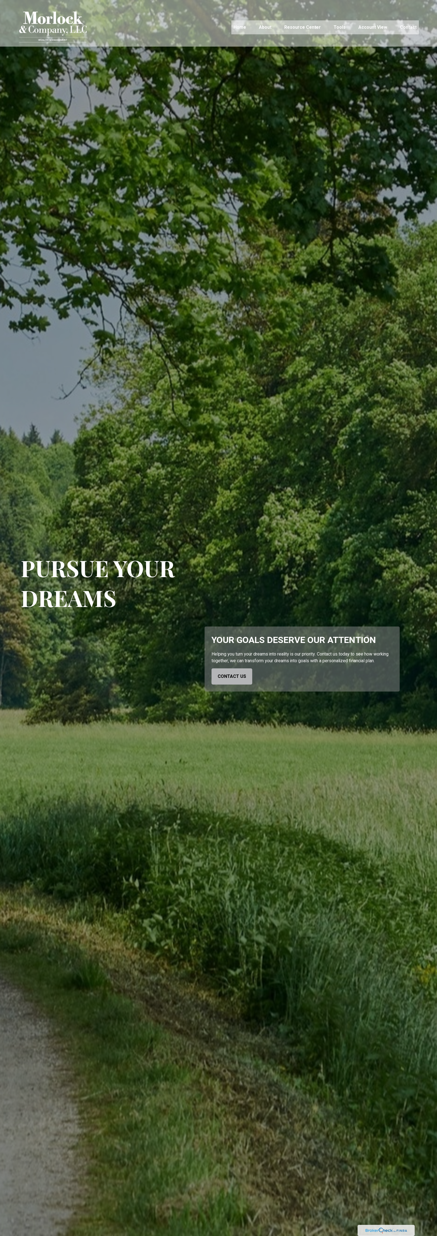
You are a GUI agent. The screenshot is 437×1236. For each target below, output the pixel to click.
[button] (239, 19)
